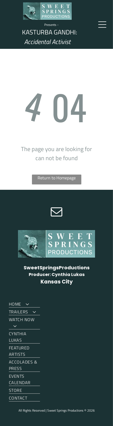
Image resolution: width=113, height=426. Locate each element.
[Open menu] (102, 25)
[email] (56, 212)
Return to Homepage (57, 178)
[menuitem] (24, 303)
